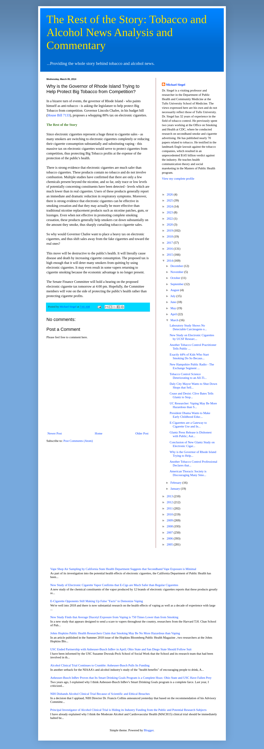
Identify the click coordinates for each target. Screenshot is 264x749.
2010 (170, 514)
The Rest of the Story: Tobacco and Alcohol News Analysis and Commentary (126, 32)
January (175, 488)
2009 (170, 520)
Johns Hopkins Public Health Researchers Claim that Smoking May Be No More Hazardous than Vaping (115, 633)
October (175, 278)
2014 (170, 260)
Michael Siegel (175, 84)
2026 (170, 194)
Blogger (149, 730)
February (176, 482)
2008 (170, 526)
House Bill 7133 (59, 115)
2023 (170, 212)
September (177, 284)
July (173, 296)
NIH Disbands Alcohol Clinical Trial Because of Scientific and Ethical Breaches (100, 693)
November (177, 272)
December (177, 266)
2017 (170, 242)
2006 (170, 538)
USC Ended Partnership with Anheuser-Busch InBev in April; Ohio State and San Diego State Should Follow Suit (121, 649)
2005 (170, 544)
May (173, 308)
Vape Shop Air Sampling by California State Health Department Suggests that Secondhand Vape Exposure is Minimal (123, 569)
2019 (170, 230)
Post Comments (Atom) (78, 440)
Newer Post (54, 433)
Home (99, 433)
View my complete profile (178, 178)
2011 (170, 508)
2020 (170, 224)
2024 (170, 206)
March (174, 320)
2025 (170, 200)
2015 (170, 254)
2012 (170, 502)
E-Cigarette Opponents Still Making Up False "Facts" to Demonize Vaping (96, 601)
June (173, 302)
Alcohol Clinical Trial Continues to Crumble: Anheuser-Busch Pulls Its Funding (100, 665)
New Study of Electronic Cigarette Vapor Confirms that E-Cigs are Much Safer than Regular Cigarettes (114, 585)
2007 (170, 532)
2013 (170, 496)
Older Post (141, 433)
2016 (170, 248)
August (175, 290)
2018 (170, 236)
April (174, 314)
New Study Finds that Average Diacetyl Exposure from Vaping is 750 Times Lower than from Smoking (114, 617)
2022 (170, 218)
